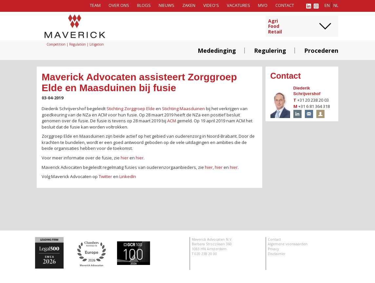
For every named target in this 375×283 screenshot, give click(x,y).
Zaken (188, 5)
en (327, 5)
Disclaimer (276, 254)
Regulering (270, 50)
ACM (171, 121)
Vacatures (238, 5)
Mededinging (217, 50)
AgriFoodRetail (275, 26)
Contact (284, 5)
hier (124, 158)
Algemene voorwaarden (287, 244)
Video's (211, 5)
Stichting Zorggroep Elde (131, 108)
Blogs (144, 5)
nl (335, 5)
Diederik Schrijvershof (307, 91)
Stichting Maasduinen (183, 108)
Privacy (273, 249)
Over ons (119, 5)
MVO (262, 5)
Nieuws (166, 5)
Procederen (321, 50)
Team (95, 5)
